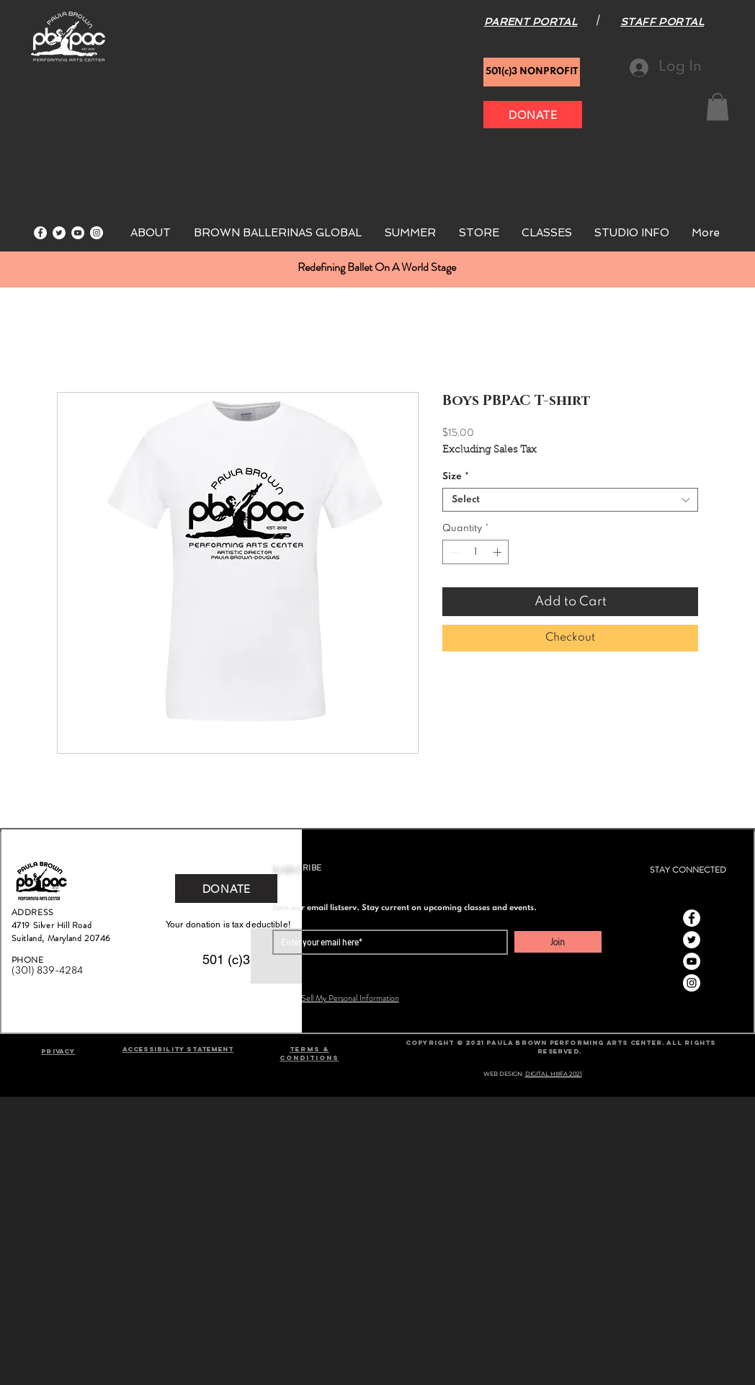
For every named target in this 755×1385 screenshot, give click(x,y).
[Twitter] (59, 232)
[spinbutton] (475, 552)
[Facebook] (40, 232)
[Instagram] (96, 232)
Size (455, 476)
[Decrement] (452, 552)
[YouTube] (77, 232)
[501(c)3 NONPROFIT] (531, 72)
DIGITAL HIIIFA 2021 (553, 1073)
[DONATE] (532, 114)
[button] (717, 106)
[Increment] (498, 552)
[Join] (558, 942)
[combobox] (570, 500)
